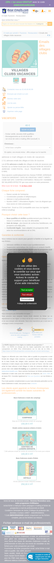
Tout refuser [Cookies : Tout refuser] (27, 295)
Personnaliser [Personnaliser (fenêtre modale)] (27, 299)
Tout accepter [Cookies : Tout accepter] (27, 290)
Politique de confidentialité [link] (27, 303)
